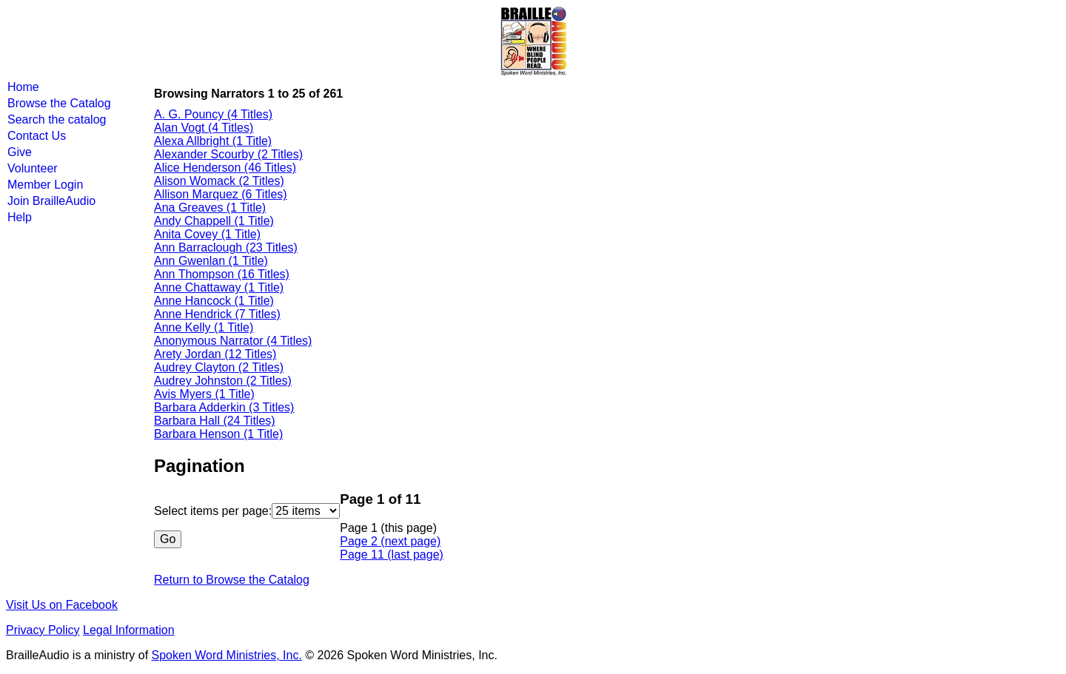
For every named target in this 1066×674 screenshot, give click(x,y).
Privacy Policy (43, 630)
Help (19, 217)
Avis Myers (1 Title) (204, 394)
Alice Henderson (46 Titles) (225, 167)
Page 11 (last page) (391, 554)
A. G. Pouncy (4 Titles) (213, 114)
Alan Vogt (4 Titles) (203, 127)
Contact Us (36, 135)
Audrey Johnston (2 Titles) (223, 380)
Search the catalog (56, 119)
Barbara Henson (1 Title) (218, 434)
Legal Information (129, 630)
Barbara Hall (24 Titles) (214, 420)
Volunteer (32, 168)
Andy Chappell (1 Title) (214, 221)
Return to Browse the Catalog (231, 579)
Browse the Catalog (59, 103)
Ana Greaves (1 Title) (210, 207)
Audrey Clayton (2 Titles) (219, 367)
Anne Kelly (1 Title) (203, 327)
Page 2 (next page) (390, 541)
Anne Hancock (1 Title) (214, 300)
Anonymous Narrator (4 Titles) (233, 340)
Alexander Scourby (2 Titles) (228, 154)
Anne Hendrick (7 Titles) (217, 314)
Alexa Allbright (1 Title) (213, 141)
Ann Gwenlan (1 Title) (211, 261)
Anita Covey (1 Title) (207, 234)
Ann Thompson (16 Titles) (221, 274)
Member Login (45, 184)
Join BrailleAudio (51, 201)
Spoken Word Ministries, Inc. (227, 655)
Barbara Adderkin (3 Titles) (224, 407)
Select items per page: (213, 511)
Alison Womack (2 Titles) (219, 181)
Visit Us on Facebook (62, 605)
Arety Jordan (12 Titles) (215, 354)
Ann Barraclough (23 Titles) (226, 247)
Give (19, 152)
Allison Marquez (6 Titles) (220, 194)
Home (23, 87)
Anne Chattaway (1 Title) (219, 287)
